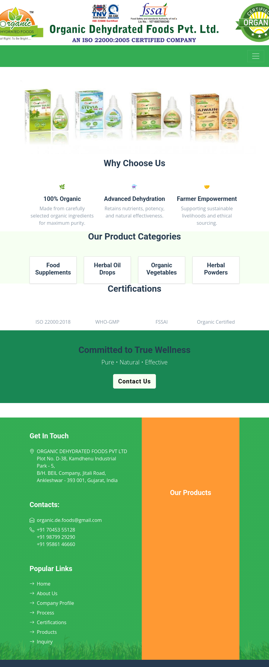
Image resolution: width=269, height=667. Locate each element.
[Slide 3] (145, 149)
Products (43, 632)
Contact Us (134, 381)
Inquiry (41, 641)
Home (40, 583)
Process (42, 612)
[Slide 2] (134, 149)
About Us (44, 593)
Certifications (48, 622)
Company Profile (52, 603)
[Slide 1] (123, 149)
